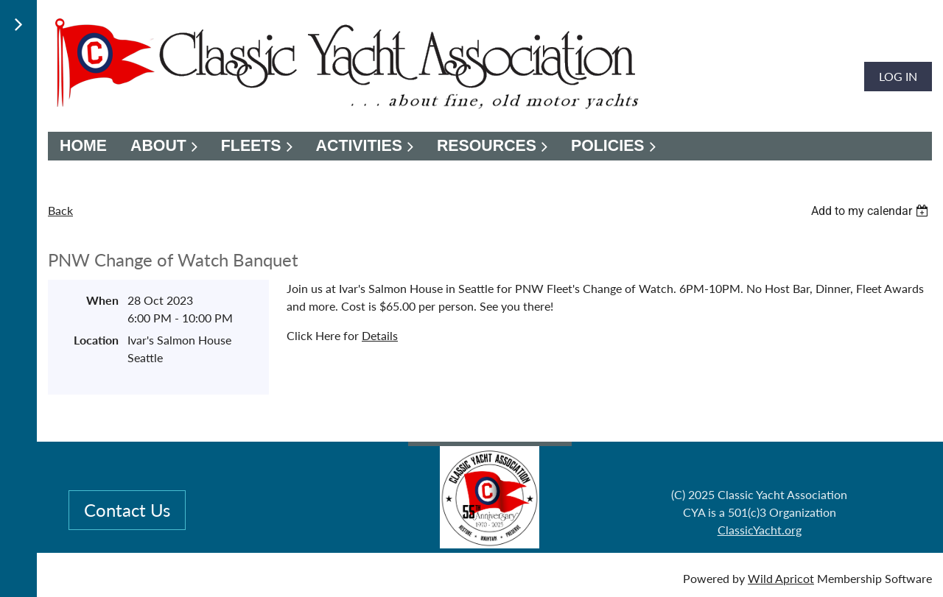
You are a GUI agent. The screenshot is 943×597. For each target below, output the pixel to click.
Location (96, 340)
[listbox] (871, 211)
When (102, 300)
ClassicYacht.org (760, 530)
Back (60, 210)
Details (380, 335)
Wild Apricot (781, 578)
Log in (898, 76)
